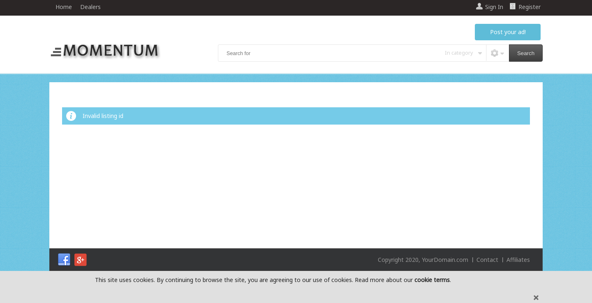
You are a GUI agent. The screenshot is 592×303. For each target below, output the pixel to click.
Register (529, 7)
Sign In (494, 7)
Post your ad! (508, 32)
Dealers (90, 7)
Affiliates (518, 260)
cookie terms (432, 280)
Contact (487, 260)
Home (64, 7)
